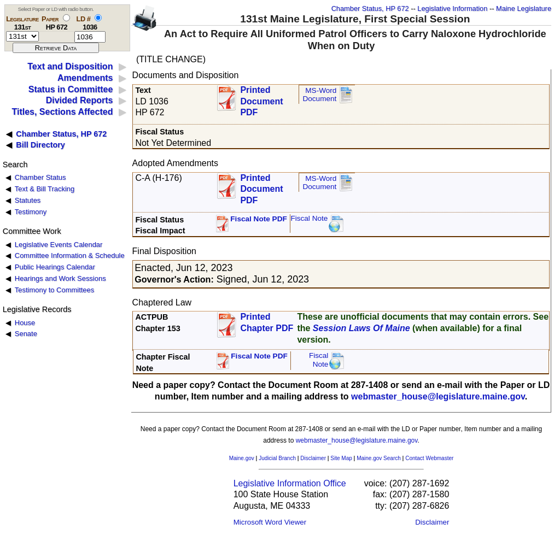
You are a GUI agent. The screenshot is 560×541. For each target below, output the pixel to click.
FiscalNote (319, 359)
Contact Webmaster (429, 458)
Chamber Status (40, 177)
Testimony (30, 212)
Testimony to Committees (54, 290)
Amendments (85, 78)
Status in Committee (70, 89)
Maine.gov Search (379, 458)
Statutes (28, 200)
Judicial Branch (277, 458)
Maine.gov (241, 458)
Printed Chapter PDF (266, 322)
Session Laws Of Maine (361, 328)
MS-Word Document (319, 94)
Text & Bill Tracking (44, 189)
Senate (26, 334)
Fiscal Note (309, 218)
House (25, 323)
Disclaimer (313, 458)
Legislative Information (452, 8)
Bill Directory (40, 144)
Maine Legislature (523, 8)
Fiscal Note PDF (258, 219)
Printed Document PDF (261, 98)
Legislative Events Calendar (59, 244)
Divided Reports (79, 100)
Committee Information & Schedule (70, 255)
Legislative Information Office (290, 483)
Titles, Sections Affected (62, 111)
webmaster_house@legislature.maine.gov (438, 396)
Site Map (341, 458)
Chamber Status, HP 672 (370, 8)
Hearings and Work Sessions (60, 278)
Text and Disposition (70, 66)
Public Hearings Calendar (55, 267)
